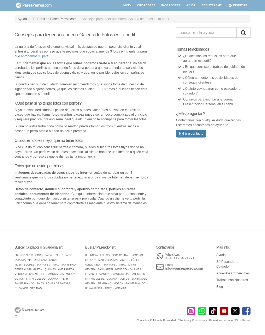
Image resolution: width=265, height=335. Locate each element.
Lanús (53, 259)
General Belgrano (98, 283)
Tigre (109, 288)
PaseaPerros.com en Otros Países (230, 320)
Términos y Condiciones (192, 320)
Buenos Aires (24, 255)
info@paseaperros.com (184, 266)
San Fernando (24, 283)
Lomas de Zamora (58, 283)
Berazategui (94, 288)
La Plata (20, 259)
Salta (40, 283)
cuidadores (146, 5)
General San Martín (28, 269)
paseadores (170, 5)
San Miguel (37, 274)
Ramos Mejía (55, 274)
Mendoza (21, 274)
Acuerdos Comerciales (233, 273)
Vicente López (24, 264)
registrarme (212, 5)
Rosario (67, 255)
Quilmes (50, 269)
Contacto (142, 320)
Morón (71, 274)
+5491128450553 (179, 256)
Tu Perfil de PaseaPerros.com (55, 18)
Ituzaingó (21, 288)
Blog (219, 286)
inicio (127, 5)
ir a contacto (191, 133)
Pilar (65, 278)
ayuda (190, 5)
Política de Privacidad (163, 320)
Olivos (19, 278)
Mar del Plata (37, 259)
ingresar (237, 5)
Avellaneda (66, 269)
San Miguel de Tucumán (42, 278)
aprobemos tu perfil (35, 56)
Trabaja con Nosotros (232, 280)
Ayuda (22, 18)
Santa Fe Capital (48, 264)
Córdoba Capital (47, 255)
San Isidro (68, 264)
